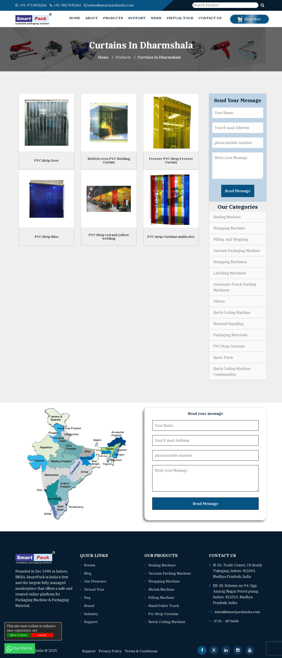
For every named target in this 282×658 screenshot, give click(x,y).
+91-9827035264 (70, 5)
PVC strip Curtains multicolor (171, 236)
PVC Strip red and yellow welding (109, 236)
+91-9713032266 (32, 5)
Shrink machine (161, 588)
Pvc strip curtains (163, 612)
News (156, 18)
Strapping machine (164, 581)
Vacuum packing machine (169, 573)
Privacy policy (47, 630)
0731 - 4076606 (227, 620)
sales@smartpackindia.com (115, 5)
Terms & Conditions (141, 649)
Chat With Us (20, 648)
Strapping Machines (230, 262)
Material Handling (228, 324)
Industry (91, 612)
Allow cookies (18, 635)
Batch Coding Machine (231, 312)
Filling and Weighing (231, 239)
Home (74, 18)
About (91, 18)
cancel (42, 635)
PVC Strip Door (46, 160)
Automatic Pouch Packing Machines (234, 287)
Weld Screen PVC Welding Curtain (108, 160)
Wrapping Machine (229, 228)
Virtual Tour (180, 18)
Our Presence (95, 581)
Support (137, 18)
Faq (87, 596)
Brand (89, 604)
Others (219, 301)
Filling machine (161, 596)
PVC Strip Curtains (229, 346)
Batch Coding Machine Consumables (231, 371)
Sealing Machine (227, 217)
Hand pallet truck (163, 604)
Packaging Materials (230, 335)
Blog (87, 573)
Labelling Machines (229, 273)
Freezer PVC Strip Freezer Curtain (171, 160)
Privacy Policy (110, 649)
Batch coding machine (167, 620)
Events (90, 565)
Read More (42, 605)
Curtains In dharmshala (159, 57)
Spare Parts (223, 357)
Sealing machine (162, 565)
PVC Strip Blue (47, 236)
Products (113, 18)
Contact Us (210, 18)
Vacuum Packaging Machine (236, 250)
